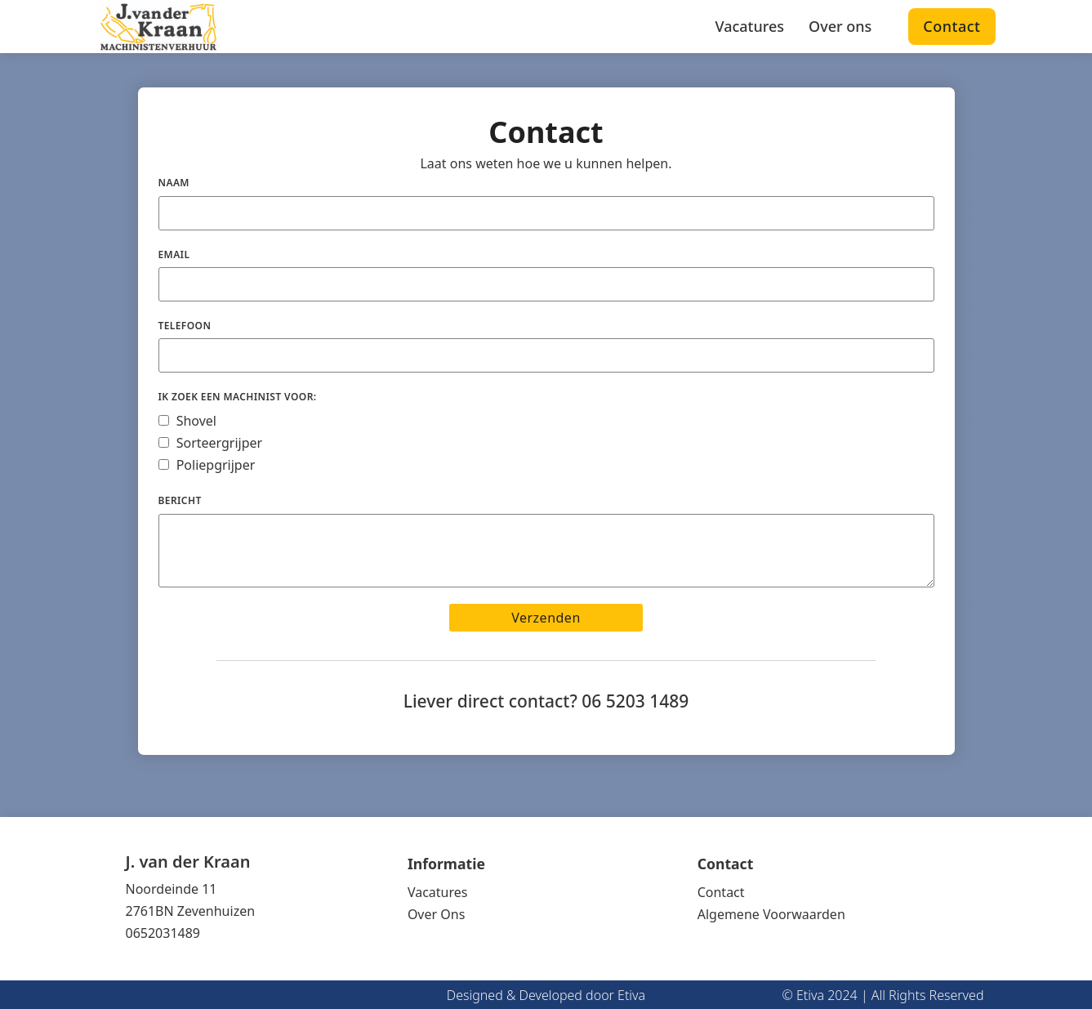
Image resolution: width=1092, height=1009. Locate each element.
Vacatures (749, 26)
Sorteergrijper (219, 443)
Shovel (196, 421)
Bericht (180, 500)
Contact (951, 26)
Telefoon (185, 326)
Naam (173, 183)
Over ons (840, 26)
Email (174, 254)
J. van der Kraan (188, 862)
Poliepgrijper (216, 465)
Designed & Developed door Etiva (546, 995)
